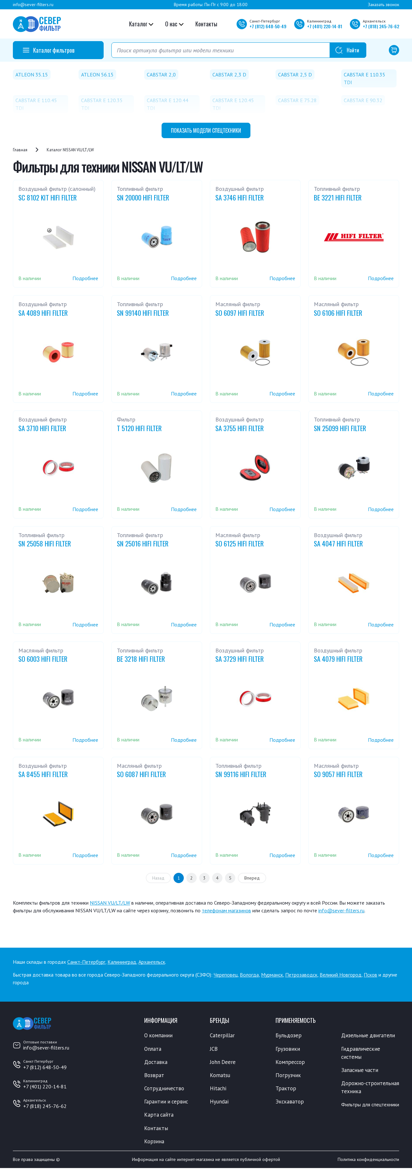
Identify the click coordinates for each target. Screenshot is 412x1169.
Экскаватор (290, 1102)
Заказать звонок (383, 4)
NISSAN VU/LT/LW (110, 902)
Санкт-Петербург (86, 962)
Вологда (249, 974)
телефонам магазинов (226, 910)
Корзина (154, 1142)
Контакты (206, 24)
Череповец (226, 974)
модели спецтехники (206, 130)
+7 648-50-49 (267, 26)
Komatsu (220, 1075)
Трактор (286, 1088)
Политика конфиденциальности (368, 1160)
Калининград (122, 962)
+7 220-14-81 (324, 26)
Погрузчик (288, 1075)
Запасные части (360, 1070)
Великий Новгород (340, 974)
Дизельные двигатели (368, 1035)
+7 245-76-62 (381, 26)
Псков (370, 974)
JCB (214, 1048)
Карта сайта (159, 1115)
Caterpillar (222, 1035)
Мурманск (272, 974)
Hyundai (219, 1102)
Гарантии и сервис (166, 1102)
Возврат (154, 1075)
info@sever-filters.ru (33, 4)
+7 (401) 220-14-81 (45, 1086)
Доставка (156, 1062)
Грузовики (288, 1048)
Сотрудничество (164, 1088)
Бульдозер (289, 1035)
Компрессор (290, 1062)
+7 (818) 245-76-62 (45, 1106)
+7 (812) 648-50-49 (45, 1067)
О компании (158, 1035)
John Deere (223, 1062)
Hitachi (218, 1088)
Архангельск (151, 962)
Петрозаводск (301, 974)
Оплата (152, 1048)
